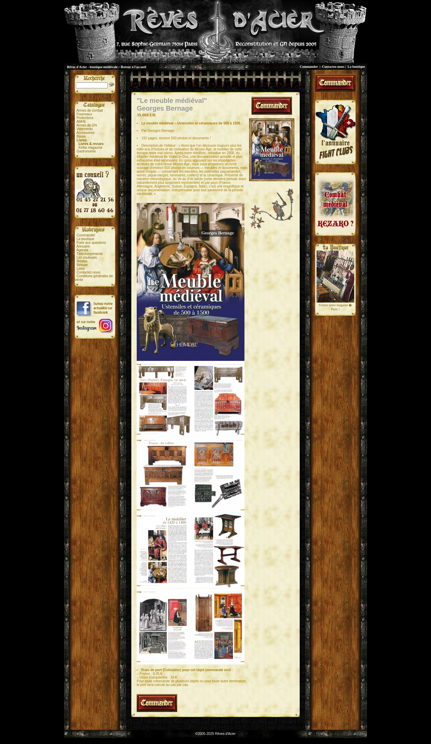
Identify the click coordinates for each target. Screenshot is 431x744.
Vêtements (85, 129)
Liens (81, 268)
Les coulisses (87, 257)
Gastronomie (86, 151)
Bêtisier (82, 265)
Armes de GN (86, 125)
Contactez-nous (333, 66)
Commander (309, 66)
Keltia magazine (90, 147)
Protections (85, 118)
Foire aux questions (91, 243)
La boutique (356, 66)
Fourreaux (84, 114)
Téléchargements (89, 254)
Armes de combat (89, 110)
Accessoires (85, 133)
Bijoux (81, 136)
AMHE (81, 121)
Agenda (82, 250)
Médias (82, 261)
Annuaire (83, 246)
